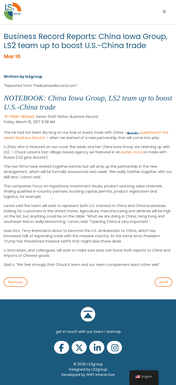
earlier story (131, 152)
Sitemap (113, 331)
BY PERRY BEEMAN (19, 116)
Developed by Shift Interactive (88, 374)
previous (15, 282)
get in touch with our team (79, 331)
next (163, 282)
